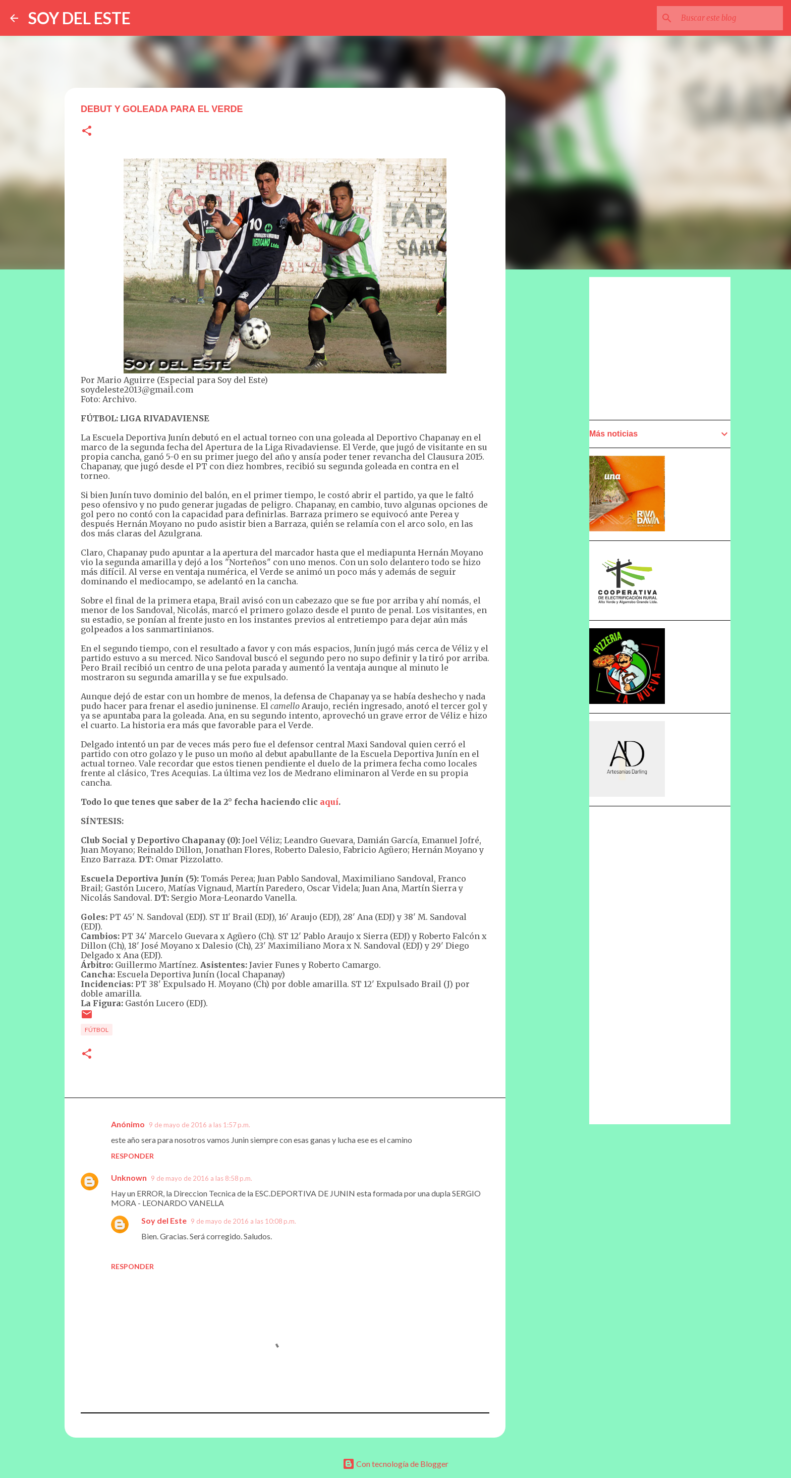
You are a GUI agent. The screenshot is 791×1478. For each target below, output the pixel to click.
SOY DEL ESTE (79, 18)
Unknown (129, 1177)
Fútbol (96, 1029)
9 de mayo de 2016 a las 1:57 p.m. (199, 1125)
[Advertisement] (555, 563)
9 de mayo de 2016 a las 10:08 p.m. (243, 1221)
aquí (329, 802)
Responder (132, 1156)
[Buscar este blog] (730, 18)
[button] (87, 131)
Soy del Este (164, 1220)
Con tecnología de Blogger (395, 1463)
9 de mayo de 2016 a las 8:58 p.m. (201, 1178)
